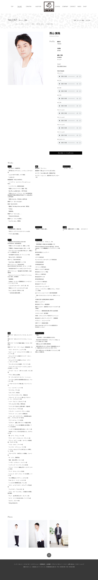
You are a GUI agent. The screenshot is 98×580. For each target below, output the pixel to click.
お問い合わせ (71, 564)
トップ (15, 564)
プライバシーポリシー (57, 564)
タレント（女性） (20, 24)
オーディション (35, 564)
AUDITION (38, 6)
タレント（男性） (81, 20)
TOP (12, 6)
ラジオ (77, 564)
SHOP (85, 6)
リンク (65, 564)
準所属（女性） (40, 24)
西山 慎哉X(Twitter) (61, 66)
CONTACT (73, 6)
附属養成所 (42, 564)
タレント (20, 564)
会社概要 (49, 564)
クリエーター (27, 564)
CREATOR (28, 6)
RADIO (79, 6)
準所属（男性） (50, 24)
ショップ (82, 564)
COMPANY (65, 6)
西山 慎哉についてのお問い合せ (65, 153)
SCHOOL (57, 6)
